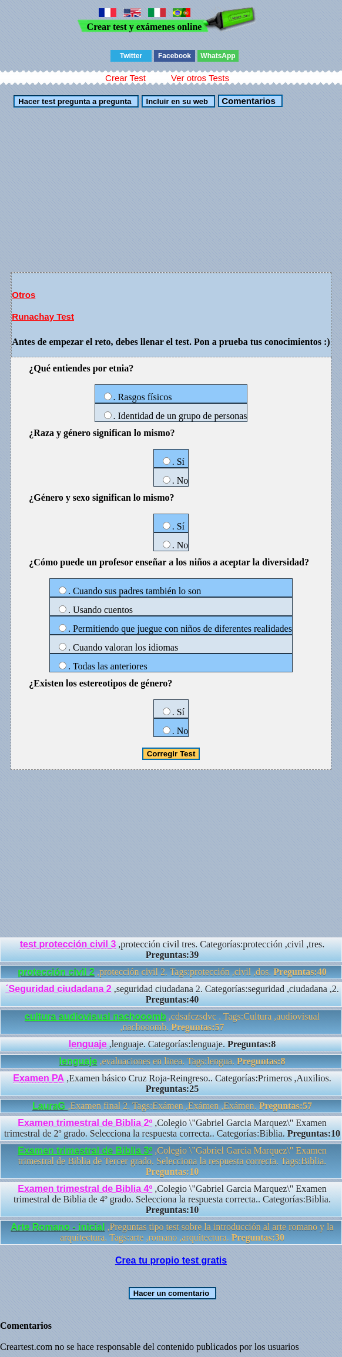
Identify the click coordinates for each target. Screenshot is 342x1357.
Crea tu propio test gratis (171, 1260)
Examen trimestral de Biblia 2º (85, 1123)
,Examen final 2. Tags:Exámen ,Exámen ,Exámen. (172, 1106)
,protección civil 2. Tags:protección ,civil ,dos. (172, 972)
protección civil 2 (56, 972)
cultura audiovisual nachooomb (95, 1016)
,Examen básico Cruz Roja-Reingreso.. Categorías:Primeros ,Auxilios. (172, 1083)
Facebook (174, 56)
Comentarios (247, 101)
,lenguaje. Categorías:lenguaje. (172, 1044)
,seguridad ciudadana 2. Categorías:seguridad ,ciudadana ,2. (171, 994)
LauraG (50, 1106)
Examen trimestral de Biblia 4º (85, 1189)
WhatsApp (217, 56)
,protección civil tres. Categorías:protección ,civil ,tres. (172, 949)
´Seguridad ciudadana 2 (58, 989)
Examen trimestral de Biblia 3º (85, 1150)
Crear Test (125, 78)
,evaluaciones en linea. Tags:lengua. (172, 1061)
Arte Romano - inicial (58, 1227)
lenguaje (88, 1044)
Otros (23, 295)
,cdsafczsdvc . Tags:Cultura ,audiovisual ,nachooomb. (172, 1021)
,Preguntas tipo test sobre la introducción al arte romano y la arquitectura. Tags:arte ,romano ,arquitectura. (172, 1232)
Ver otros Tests (200, 78)
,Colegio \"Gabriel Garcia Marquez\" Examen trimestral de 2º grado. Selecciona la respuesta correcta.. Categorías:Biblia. (172, 1128)
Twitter (131, 56)
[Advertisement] (171, 190)
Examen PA (38, 1078)
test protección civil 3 (68, 944)
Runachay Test (43, 316)
